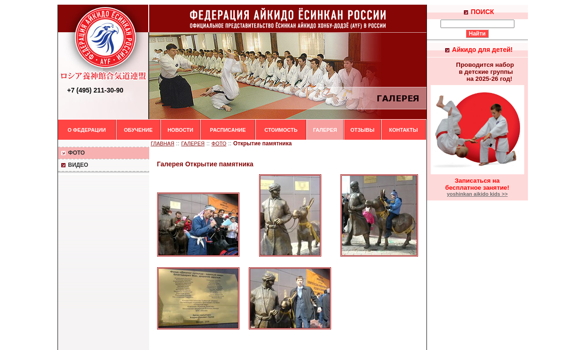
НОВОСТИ (180, 130)
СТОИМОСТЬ (280, 130)
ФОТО (72, 153)
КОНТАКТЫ (403, 130)
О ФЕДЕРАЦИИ (87, 130)
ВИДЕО (74, 165)
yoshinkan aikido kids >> (477, 194)
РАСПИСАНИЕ (228, 130)
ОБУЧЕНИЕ (138, 130)
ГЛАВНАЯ (162, 143)
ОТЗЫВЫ (362, 130)
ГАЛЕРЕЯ (325, 130)
